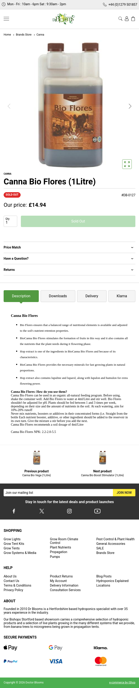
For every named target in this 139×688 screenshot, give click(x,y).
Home (7, 34)
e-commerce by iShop (122, 682)
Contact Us (11, 581)
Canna (38, 34)
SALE (100, 548)
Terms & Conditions (17, 585)
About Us (10, 576)
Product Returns (61, 576)
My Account (58, 581)
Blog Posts (104, 576)
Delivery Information (64, 585)
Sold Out (78, 221)
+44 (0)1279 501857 (122, 4)
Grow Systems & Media (20, 553)
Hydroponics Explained (112, 581)
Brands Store (22, 34)
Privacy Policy (13, 590)
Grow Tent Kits (14, 544)
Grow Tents (12, 548)
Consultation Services (65, 590)
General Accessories (110, 544)
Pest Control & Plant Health (115, 539)
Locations (103, 585)
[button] (130, 106)
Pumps (55, 557)
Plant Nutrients (60, 547)
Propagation (58, 552)
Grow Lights (12, 539)
